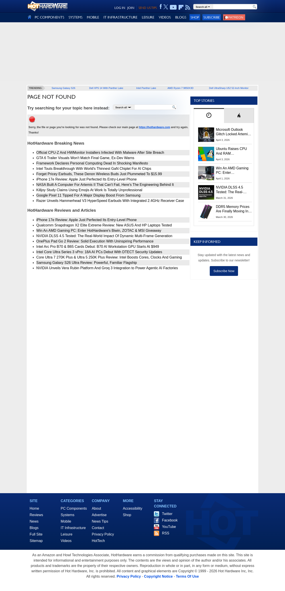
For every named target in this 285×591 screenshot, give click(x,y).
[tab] (209, 115)
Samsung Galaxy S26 (63, 88)
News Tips (100, 521)
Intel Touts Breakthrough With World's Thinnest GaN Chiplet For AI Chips (93, 168)
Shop (195, 17)
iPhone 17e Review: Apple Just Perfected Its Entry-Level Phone (86, 179)
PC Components (74, 508)
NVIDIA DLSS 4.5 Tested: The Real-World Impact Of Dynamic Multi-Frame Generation (104, 236)
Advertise (99, 515)
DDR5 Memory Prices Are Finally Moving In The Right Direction (233, 209)
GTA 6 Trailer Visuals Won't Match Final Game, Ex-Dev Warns (85, 158)
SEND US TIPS (147, 8)
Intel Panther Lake (146, 88)
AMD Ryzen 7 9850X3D (180, 88)
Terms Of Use (187, 576)
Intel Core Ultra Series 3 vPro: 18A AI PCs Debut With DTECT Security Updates (99, 252)
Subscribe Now (223, 271)
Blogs (34, 528)
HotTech (98, 541)
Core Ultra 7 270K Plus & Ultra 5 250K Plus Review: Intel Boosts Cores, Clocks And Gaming (109, 257)
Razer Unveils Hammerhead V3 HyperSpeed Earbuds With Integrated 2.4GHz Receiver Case (110, 201)
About (96, 508)
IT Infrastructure (73, 528)
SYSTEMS (75, 17)
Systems (67, 515)
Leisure (66, 534)
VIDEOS (165, 17)
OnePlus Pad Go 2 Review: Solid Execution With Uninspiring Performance (94, 241)
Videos (66, 541)
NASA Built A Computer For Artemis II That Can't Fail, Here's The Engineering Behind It (105, 185)
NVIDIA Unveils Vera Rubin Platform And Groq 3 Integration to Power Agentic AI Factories (107, 268)
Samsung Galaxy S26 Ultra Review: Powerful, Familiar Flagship (86, 263)
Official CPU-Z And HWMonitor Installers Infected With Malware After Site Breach (100, 152)
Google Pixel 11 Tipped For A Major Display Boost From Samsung (88, 195)
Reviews (36, 515)
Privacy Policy (103, 534)
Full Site (36, 534)
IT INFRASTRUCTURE (120, 17)
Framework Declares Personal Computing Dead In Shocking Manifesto (92, 163)
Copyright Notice (158, 576)
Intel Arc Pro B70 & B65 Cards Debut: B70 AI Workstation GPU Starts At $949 (97, 246)
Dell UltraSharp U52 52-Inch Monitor (228, 88)
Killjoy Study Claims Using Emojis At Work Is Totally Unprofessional (89, 190)
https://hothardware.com (154, 127)
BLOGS (180, 17)
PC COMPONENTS (49, 17)
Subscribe (212, 17)
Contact (98, 528)
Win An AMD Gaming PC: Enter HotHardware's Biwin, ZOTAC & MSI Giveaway (98, 230)
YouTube (169, 527)
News (34, 521)
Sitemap (36, 541)
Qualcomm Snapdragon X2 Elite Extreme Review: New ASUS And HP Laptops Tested (104, 225)
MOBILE (93, 17)
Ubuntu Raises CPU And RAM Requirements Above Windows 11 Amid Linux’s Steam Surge (232, 151)
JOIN (130, 8)
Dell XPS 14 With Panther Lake (106, 88)
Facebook (169, 520)
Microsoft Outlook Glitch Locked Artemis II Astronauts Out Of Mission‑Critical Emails (233, 132)
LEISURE (148, 17)
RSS (165, 533)
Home (34, 508)
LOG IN (119, 8)
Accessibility (132, 508)
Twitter (167, 514)
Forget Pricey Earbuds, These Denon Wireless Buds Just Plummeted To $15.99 (99, 174)
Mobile (66, 521)
